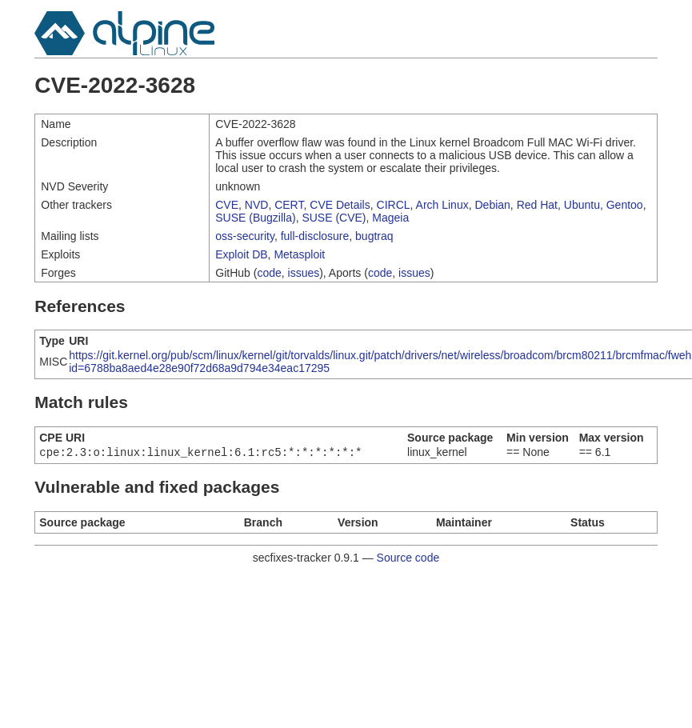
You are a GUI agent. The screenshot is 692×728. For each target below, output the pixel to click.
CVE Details (340, 204)
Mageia (390, 217)
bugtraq (374, 236)
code (269, 272)
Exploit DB (241, 254)
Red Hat (537, 204)
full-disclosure (315, 236)
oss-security (244, 236)
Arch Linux (442, 204)
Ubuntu (582, 204)
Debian (492, 204)
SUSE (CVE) (334, 217)
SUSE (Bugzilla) (255, 217)
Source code (408, 559)
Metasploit (299, 254)
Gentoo (624, 204)
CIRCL (393, 204)
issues (304, 272)
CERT (288, 204)
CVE (226, 204)
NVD (257, 204)
